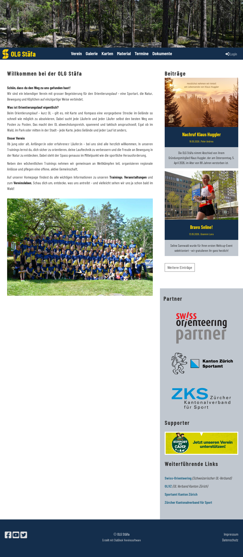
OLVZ (168, 486)
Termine (142, 53)
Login (231, 54)
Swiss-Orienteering (178, 478)
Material (124, 53)
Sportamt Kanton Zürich (181, 494)
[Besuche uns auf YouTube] (16, 534)
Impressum (231, 534)
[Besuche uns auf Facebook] (8, 534)
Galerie (92, 53)
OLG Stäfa (23, 53)
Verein (76, 53)
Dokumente (162, 53)
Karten (107, 53)
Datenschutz (230, 540)
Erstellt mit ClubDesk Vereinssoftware (121, 540)
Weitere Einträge (179, 267)
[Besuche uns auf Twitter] (23, 534)
